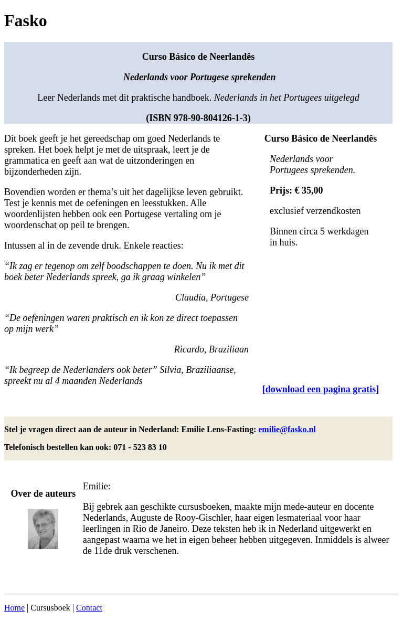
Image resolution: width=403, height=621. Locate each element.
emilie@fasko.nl (287, 429)
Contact (89, 607)
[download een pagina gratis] (320, 389)
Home (14, 607)
